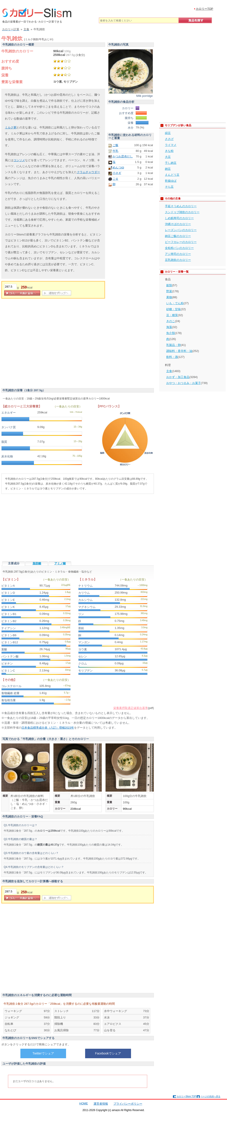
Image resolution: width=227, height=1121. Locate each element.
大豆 (168, 157)
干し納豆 (170, 162)
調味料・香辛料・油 (179, 351)
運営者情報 (101, 1103)
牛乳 (115, 151)
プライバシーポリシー (128, 1103)
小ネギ (117, 173)
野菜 (169, 291)
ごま (115, 178)
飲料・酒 (172, 357)
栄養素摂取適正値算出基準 (130, 708)
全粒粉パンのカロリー (179, 248)
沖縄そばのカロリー (178, 224)
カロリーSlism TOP (186, 1096)
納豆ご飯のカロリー (178, 236)
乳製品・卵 (173, 345)
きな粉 (169, 151)
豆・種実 (172, 315)
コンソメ (19, 160)
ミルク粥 (10, 127)
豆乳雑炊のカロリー (178, 260)
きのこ (170, 321)
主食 (169, 371)
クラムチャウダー (88, 172)
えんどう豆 (172, 174)
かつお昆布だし (123, 156)
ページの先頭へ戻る (210, 1096)
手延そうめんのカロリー (181, 206)
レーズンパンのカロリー (181, 230)
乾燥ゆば (170, 180)
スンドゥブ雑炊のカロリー (182, 212)
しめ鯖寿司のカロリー (179, 218)
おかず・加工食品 (177, 377)
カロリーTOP (204, 8)
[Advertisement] (41, 344)
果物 (169, 297)
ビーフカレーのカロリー (181, 242)
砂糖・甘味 (173, 309)
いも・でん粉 (175, 303)
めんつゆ (118, 167)
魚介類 (170, 333)
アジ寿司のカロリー (178, 254)
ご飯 (115, 145)
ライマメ (170, 145)
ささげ (169, 139)
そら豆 (169, 186)
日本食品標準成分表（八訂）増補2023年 (48, 727)
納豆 (168, 168)
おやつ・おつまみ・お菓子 (183, 383)
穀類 (169, 285)
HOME (83, 1103)
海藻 (169, 327)
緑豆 (168, 133)
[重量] (10, 286)
